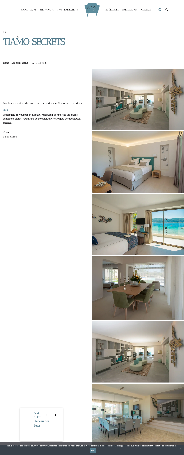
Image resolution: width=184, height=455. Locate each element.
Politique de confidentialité (165, 446)
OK (92, 450)
